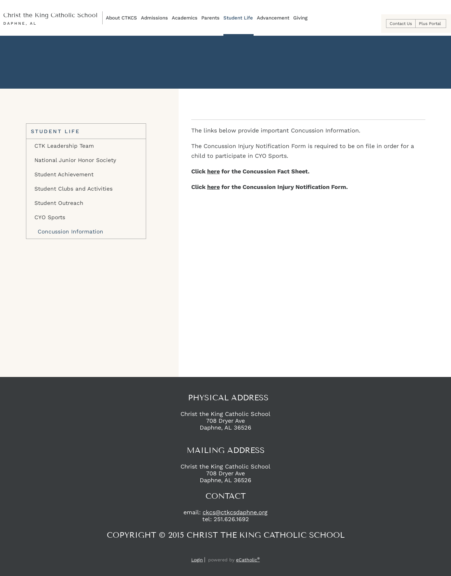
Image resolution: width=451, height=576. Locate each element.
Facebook (219, 550)
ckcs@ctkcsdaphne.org (235, 512)
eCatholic (248, 559)
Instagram (231, 550)
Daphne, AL (20, 23)
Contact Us (401, 23)
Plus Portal (430, 23)
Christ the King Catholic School (50, 15)
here (213, 171)
